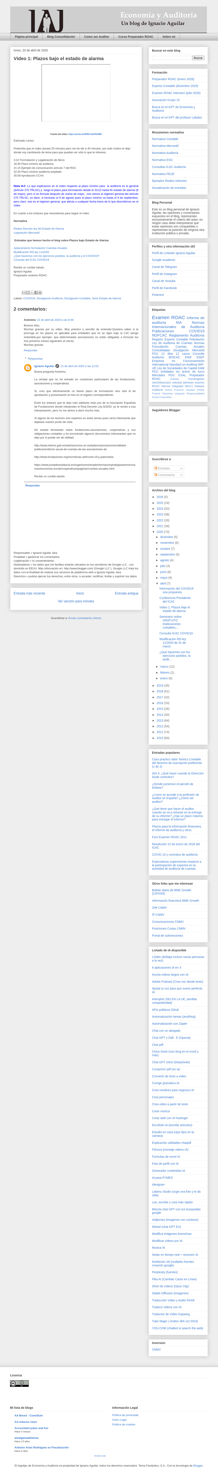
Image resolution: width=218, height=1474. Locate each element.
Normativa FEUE (163, 174)
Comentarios (165, 475)
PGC (155, 353)
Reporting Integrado (173, 393)
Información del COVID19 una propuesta (176, 590)
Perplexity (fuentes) (165, 1272)
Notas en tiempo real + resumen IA (175, 1254)
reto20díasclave (161, 382)
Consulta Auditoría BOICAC (178, 355)
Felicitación (196, 339)
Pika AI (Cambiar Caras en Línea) (174, 1279)
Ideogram (158, 1184)
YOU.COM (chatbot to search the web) (177, 1328)
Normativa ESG (162, 160)
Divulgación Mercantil (189, 350)
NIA (179, 323)
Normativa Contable (165, 139)
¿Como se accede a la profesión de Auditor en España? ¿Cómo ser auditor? (175, 798)
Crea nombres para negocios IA (173, 1090)
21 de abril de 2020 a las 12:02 (79, 366)
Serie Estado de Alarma (106, 298)
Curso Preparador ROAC (135, 36)
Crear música (161, 1111)
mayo (164, 577)
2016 (160, 703)
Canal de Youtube (164, 281)
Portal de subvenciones (167, 935)
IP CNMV (158, 914)
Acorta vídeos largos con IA (170, 974)
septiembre (168, 554)
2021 (160, 526)
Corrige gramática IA (165, 1083)
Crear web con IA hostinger (170, 1118)
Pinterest (158, 295)
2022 (160, 520)
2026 (160, 497)
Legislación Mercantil (26, 232)
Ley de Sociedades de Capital (177, 368)
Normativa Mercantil (165, 146)
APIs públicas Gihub (165, 1009)
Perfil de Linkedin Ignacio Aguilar (173, 253)
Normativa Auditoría (165, 153)
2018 (160, 691)
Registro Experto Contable (170, 339)
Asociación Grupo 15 (166, 100)
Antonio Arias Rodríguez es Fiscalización (41, 1447)
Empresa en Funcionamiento (178, 361)
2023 (160, 514)
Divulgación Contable (77, 298)
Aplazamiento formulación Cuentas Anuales (40, 248)
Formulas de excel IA (166, 1156)
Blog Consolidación (61, 36)
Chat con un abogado (166, 1030)
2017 (160, 697)
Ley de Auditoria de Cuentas (172, 343)
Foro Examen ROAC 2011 (169, 837)
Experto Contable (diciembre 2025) (175, 86)
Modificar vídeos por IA (167, 1241)
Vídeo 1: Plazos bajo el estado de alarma (174, 609)
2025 (160, 503)
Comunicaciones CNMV (168, 921)
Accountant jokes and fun (31, 1428)
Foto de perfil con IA (165, 1163)
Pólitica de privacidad (125, 1415)
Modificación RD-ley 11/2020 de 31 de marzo (172, 642)
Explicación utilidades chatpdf (171, 1142)
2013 (160, 720)
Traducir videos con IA (167, 1307)
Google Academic (163, 260)
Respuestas (35, 358)
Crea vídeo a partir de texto (170, 1104)
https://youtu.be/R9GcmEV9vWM (85, 134)
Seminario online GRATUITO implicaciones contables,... (170, 622)
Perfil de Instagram (164, 274)
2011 (160, 732)
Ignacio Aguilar (44, 366)
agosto (165, 560)
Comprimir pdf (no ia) (166, 1069)
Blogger (198, 1465)
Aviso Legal (119, 1419)
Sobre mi (168, 36)
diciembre (167, 537)
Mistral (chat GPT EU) (166, 1226)
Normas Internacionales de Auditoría (178, 325)
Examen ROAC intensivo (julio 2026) (176, 93)
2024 (160, 508)
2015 (160, 708)
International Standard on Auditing (174, 364)
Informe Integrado (172, 386)
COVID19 (29, 298)
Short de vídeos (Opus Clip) (170, 1286)
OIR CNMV (159, 907)
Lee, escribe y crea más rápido (172, 1202)
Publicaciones (163, 331)
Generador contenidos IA (168, 1170)
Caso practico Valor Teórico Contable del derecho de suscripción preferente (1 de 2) (177, 763)
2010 (160, 738)
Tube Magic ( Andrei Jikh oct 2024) (175, 1321)
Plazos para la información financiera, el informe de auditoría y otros (177, 828)
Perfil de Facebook (164, 288)
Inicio (80, 593)
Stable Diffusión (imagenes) (170, 1293)
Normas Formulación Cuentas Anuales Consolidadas (178, 346)
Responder (30, 350)
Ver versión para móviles (76, 601)
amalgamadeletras (26, 1437)
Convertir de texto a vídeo (169, 1076)
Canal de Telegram (164, 267)
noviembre (167, 542)
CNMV (156, 1349)
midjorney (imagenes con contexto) (175, 1219)
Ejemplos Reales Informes (169, 180)
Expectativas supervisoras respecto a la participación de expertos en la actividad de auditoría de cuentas (176, 865)
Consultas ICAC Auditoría (169, 167)
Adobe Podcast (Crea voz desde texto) (177, 981)
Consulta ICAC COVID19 (176, 633)
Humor (168, 390)
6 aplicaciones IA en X (166, 967)
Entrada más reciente (29, 593)
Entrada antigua (126, 593)
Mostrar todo (100, 1456)
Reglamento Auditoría (186, 335)
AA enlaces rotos (25, 1421)
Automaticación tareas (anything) (174, 1016)
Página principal (26, 36)
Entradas (162, 468)
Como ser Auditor (96, 36)
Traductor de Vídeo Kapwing (171, 1314)
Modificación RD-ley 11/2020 (31, 252)
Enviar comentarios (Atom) (84, 618)
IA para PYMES (162, 1177)
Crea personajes (163, 1097)
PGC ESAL (177, 375)
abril (163, 583)
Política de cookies (123, 1424)
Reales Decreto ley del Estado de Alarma (39, 228)
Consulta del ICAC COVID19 (31, 259)
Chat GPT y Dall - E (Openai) (171, 1037)
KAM (201, 368)
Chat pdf (157, 1044)
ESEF (200, 357)
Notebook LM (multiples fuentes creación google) (173, 1263)
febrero (165, 672)
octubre (165, 548)
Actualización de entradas (169, 187)
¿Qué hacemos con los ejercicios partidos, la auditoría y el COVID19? (56, 255)
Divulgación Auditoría (50, 298)
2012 (160, 726)
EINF (188, 357)
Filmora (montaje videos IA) (170, 1149)
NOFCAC (159, 335)
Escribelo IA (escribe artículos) (172, 1125)
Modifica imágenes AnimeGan (172, 1233)
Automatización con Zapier (169, 1023)
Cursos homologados (187, 379)
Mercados (158, 375)
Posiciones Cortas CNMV (169, 928)
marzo (164, 666)
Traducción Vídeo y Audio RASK (173, 1300)
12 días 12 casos (175, 353)
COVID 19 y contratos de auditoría (175, 854)
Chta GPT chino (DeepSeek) (171, 1062)
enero (164, 678)
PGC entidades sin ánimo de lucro (178, 371)
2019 (160, 685)
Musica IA (158, 1247)
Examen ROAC (168, 317)
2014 (160, 714)
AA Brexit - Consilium (28, 1415)
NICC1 (189, 386)
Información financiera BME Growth (175, 900)
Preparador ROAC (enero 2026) (173, 79)
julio (163, 566)
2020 (160, 532)
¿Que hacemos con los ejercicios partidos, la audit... (175, 655)
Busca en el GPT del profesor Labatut (177, 117)
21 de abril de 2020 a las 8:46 (55, 319)
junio (163, 572)
